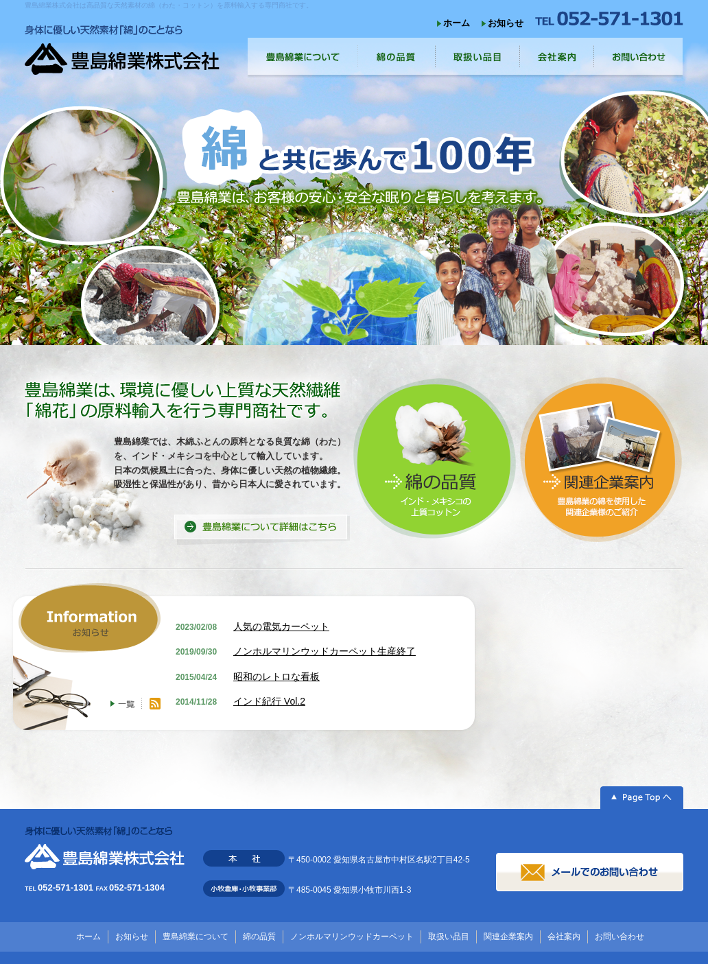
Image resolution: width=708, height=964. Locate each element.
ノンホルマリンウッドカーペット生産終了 (324, 651)
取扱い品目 (448, 936)
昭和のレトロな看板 (276, 676)
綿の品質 (259, 936)
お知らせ (505, 23)
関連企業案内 (508, 936)
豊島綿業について (195, 936)
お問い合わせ (619, 936)
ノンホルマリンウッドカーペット (352, 936)
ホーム (456, 23)
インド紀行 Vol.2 (269, 701)
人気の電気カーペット (281, 626)
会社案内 (563, 936)
